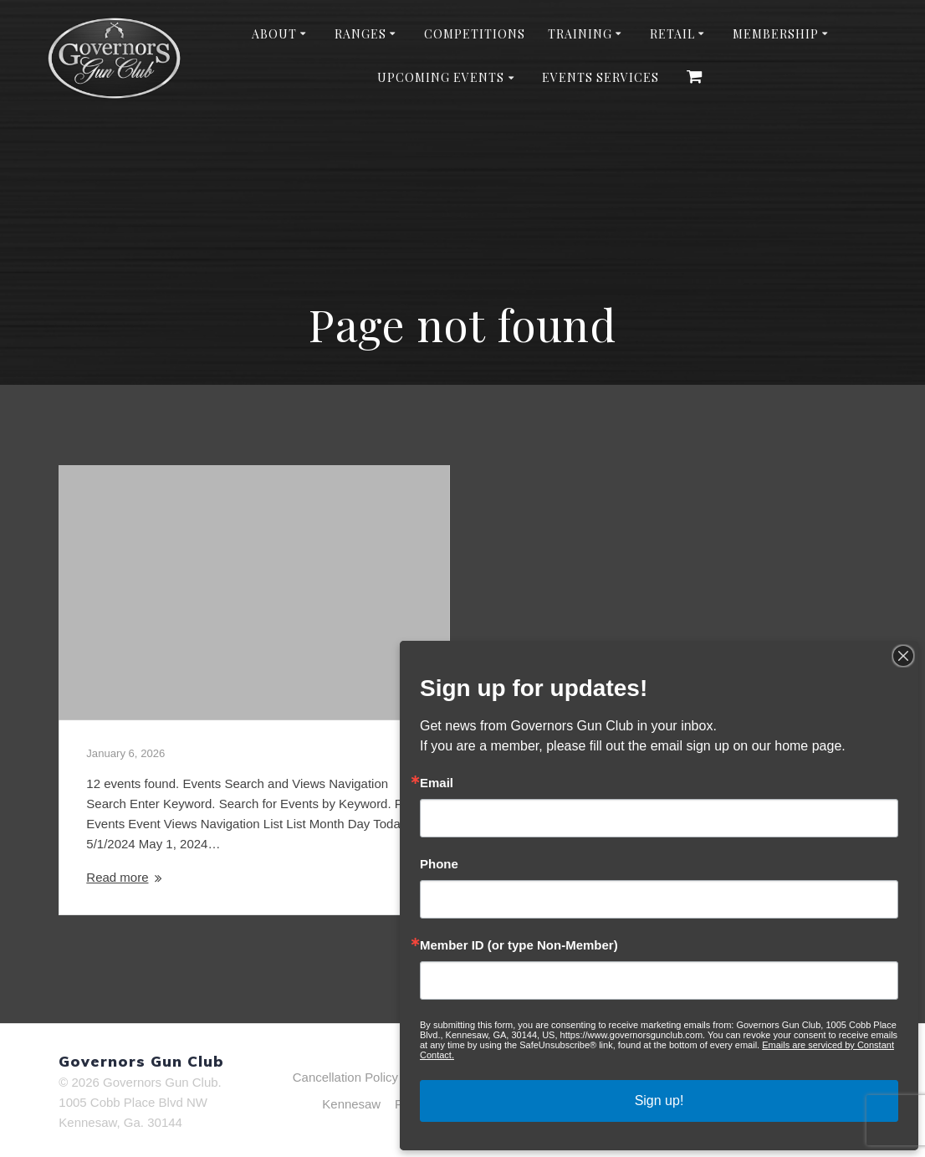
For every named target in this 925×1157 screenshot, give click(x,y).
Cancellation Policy (345, 1077)
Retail (672, 34)
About (274, 34)
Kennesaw (351, 1104)
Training (580, 34)
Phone (439, 864)
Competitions (474, 34)
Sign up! (659, 1100)
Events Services (600, 77)
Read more (117, 877)
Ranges (360, 34)
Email (436, 782)
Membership (776, 34)
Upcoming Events (440, 77)
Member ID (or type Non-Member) (519, 945)
